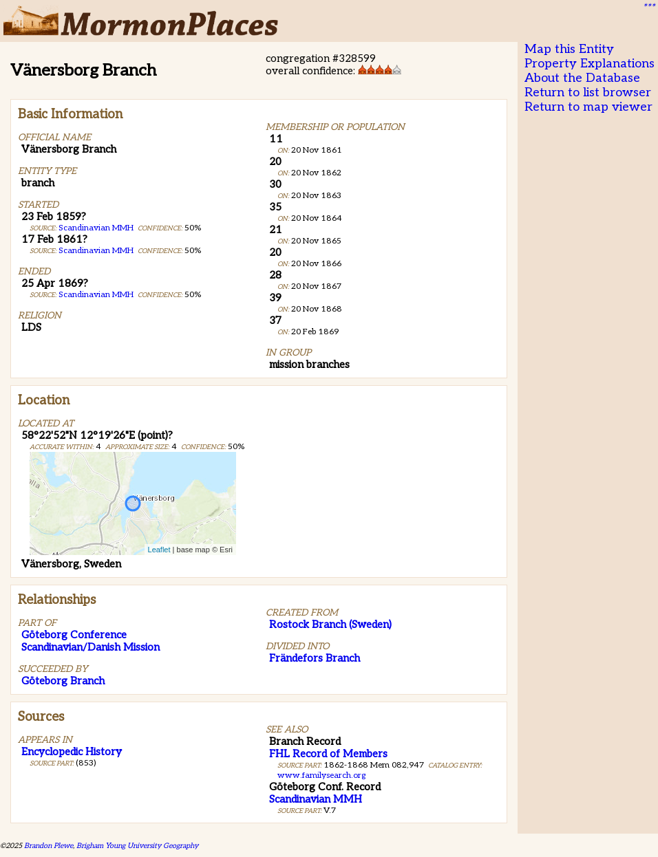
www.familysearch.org (321, 775)
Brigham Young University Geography (137, 845)
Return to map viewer (588, 107)
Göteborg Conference (74, 635)
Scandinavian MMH (96, 228)
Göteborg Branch (63, 681)
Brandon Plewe (48, 845)
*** (648, 7)
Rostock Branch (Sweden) (330, 624)
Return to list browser (587, 92)
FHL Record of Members (328, 754)
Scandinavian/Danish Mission (90, 647)
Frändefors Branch (314, 658)
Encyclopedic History (71, 752)
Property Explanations (589, 63)
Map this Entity (569, 49)
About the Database (582, 78)
